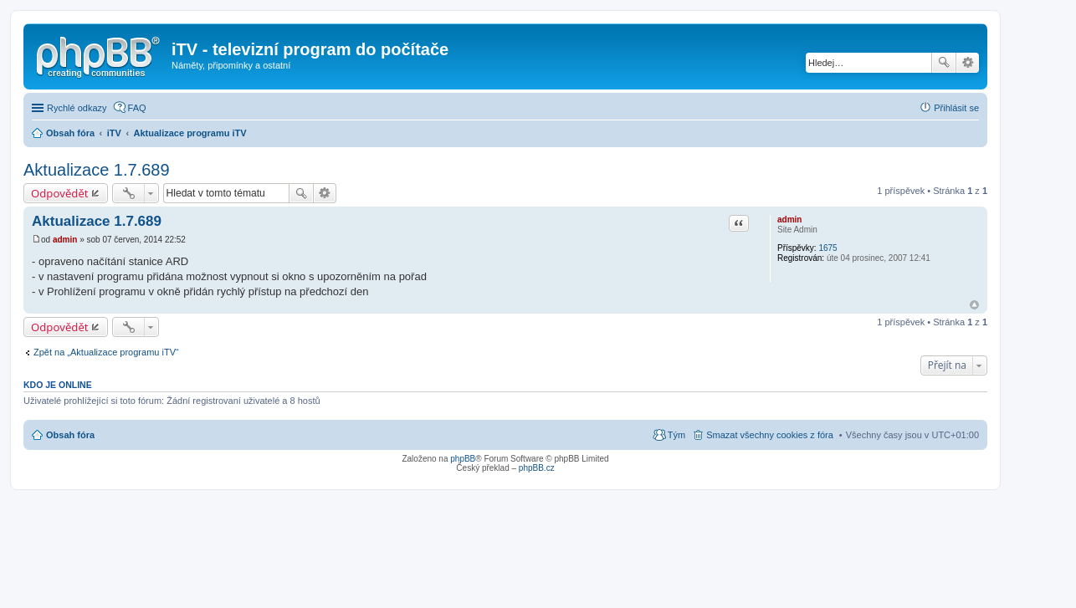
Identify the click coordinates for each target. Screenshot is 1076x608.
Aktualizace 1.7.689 (96, 170)
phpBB (462, 458)
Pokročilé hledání (967, 63)
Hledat (943, 63)
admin (789, 219)
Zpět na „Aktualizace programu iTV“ (106, 352)
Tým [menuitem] (676, 435)
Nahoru (974, 304)
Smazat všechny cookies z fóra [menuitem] (769, 435)
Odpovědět (60, 193)
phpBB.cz (537, 468)
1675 (827, 248)
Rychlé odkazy (77, 108)
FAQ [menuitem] (137, 108)
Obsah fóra (70, 435)
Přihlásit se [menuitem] (956, 108)
